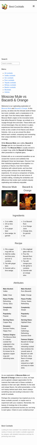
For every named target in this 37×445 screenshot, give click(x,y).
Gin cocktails (8, 78)
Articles (7, 92)
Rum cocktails (9, 80)
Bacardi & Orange (21, 108)
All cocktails (8, 73)
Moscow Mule (6, 108)
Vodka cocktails (9, 75)
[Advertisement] (18, 32)
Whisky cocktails (10, 85)
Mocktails (7, 90)
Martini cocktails (10, 87)
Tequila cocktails (10, 82)
